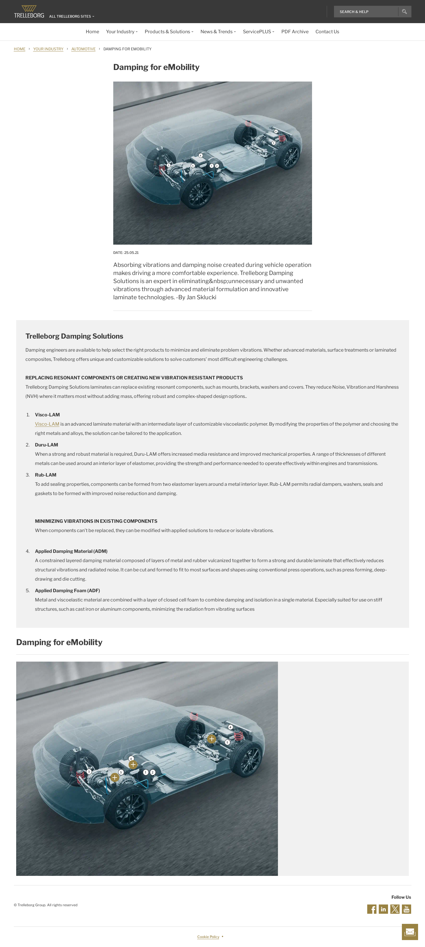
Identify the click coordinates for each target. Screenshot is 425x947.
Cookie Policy (208, 937)
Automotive (83, 49)
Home (19, 49)
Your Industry (48, 49)
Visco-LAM (47, 424)
